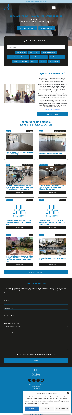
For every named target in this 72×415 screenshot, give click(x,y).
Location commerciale (39, 57)
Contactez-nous (52, 114)
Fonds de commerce (49, 53)
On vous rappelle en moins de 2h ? (36, 2)
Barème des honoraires (52, 110)
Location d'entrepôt (56, 57)
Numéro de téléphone (11, 316)
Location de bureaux (20, 61)
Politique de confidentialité (40, 412)
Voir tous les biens (36, 272)
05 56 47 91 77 (36, 389)
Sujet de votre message (11, 323)
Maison (33, 61)
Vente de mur (54, 61)
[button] (68, 393)
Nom (5, 293)
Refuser (47, 408)
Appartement (21, 53)
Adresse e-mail (8, 308)
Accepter (31, 408)
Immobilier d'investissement (18, 57)
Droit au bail (34, 53)
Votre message (8, 332)
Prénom (6, 300)
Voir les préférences (62, 408)
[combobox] (36, 47)
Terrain (42, 61)
